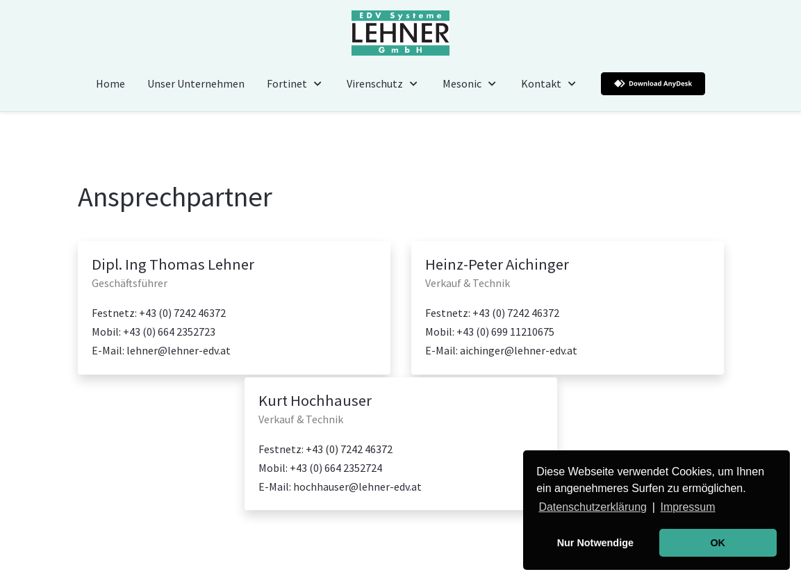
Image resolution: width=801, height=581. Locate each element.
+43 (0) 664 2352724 (336, 468)
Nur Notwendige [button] (595, 542)
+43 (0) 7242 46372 (182, 313)
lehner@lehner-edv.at (178, 350)
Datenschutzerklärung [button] (592, 507)
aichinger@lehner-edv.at (518, 350)
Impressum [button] (687, 507)
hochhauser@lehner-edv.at (357, 486)
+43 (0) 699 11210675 (505, 331)
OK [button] (717, 542)
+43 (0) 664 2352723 (169, 331)
